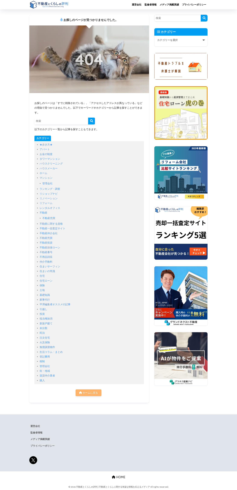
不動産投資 (46, 242)
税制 (42, 361)
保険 (42, 285)
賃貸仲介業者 (47, 375)
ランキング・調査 (50, 188)
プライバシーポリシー (194, 4)
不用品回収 (46, 257)
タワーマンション (50, 158)
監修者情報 (150, 4)
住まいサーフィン (50, 266)
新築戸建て (46, 323)
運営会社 (136, 4)
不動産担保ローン (50, 247)
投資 (42, 314)
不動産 (43, 212)
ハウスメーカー (49, 168)
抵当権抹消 (46, 318)
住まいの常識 (47, 271)
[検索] (91, 121)
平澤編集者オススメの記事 (55, 304)
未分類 (43, 328)
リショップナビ (49, 193)
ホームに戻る (88, 392)
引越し (43, 309)
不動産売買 (48, 218)
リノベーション (49, 198)
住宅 (42, 275)
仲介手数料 (46, 261)
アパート (45, 149)
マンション (46, 177)
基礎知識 (45, 295)
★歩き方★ (46, 144)
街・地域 (45, 371)
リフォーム (46, 203)
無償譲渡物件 (47, 347)
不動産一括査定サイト (52, 228)
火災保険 (45, 342)
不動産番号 (46, 252)
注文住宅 (45, 337)
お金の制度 (46, 154)
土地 (42, 290)
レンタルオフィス (50, 208)
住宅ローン (46, 280)
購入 (42, 380)
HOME (118, 477)
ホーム (43, 173)
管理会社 (47, 183)
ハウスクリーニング (51, 163)
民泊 (42, 332)
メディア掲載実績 (169, 4)
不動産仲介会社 (49, 233)
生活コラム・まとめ (51, 352)
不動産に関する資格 (51, 223)
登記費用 (45, 356)
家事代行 (45, 299)
